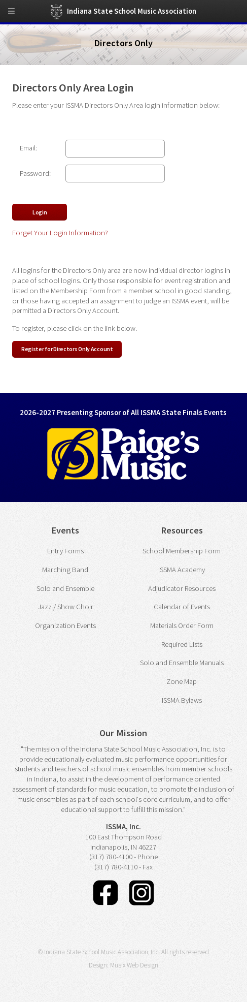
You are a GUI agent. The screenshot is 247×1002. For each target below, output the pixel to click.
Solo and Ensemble (65, 588)
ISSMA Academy (181, 569)
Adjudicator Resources (182, 588)
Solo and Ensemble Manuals (182, 662)
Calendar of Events (182, 606)
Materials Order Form (182, 625)
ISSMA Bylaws (182, 700)
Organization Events (65, 625)
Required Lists (181, 644)
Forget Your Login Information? (60, 232)
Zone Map (181, 681)
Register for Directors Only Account (67, 349)
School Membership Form (182, 550)
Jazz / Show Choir (65, 606)
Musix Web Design (134, 965)
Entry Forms (65, 550)
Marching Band (65, 569)
